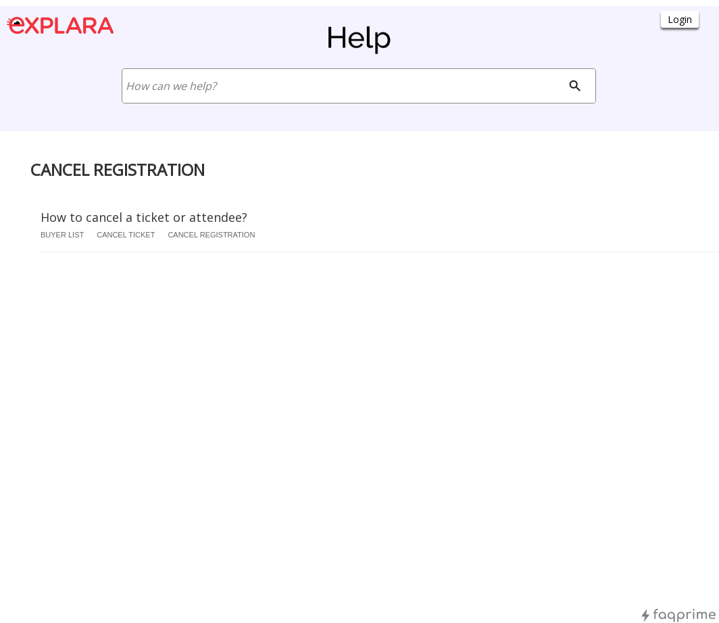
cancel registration (211, 235)
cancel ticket (126, 235)
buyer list (62, 235)
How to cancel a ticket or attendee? (144, 217)
